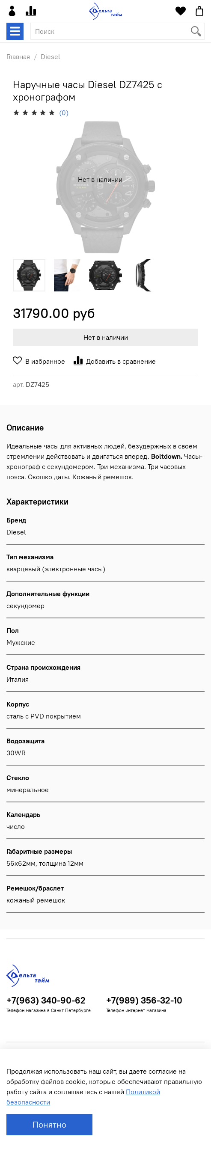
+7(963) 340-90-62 (46, 1000)
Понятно (49, 1124)
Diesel (50, 56)
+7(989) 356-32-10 (144, 1000)
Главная (18, 56)
